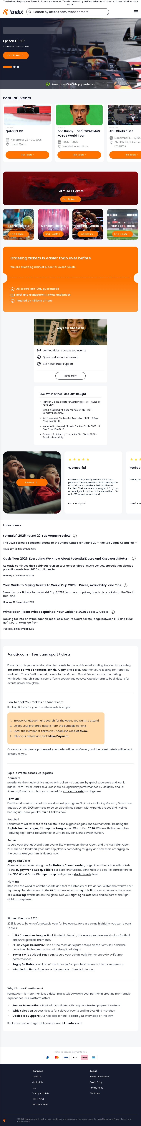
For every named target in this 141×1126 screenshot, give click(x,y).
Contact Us (37, 1082)
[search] (30, 12)
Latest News (38, 1099)
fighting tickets (81, 895)
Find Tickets (122, 234)
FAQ (34, 1087)
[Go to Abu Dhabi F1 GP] (14, 67)
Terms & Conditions (99, 1076)
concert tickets (73, 791)
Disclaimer (95, 1093)
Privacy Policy (96, 1087)
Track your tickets (40, 1093)
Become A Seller (40, 1104)
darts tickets (82, 874)
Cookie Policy (96, 1082)
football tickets (46, 824)
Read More (70, 375)
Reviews (32, 482)
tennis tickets (43, 853)
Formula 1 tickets (48, 812)
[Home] (13, 12)
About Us (36, 1076)
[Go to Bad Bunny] (18, 67)
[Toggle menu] (136, 11)
